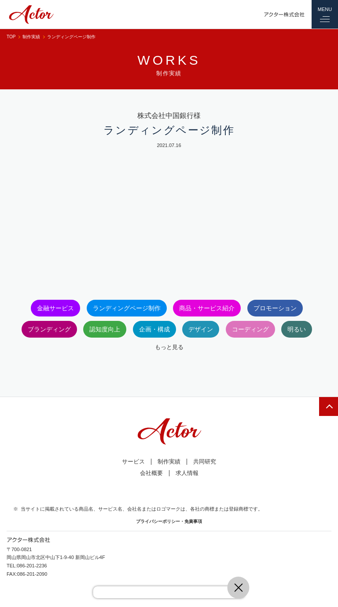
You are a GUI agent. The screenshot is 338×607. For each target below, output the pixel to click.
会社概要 (151, 473)
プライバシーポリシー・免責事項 (169, 521)
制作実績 (31, 36)
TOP (11, 36)
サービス (133, 461)
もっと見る (169, 347)
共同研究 (204, 461)
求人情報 (187, 473)
